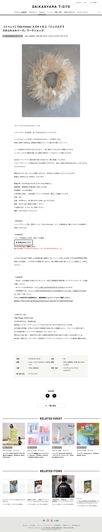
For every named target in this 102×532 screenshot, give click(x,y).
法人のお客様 (93, 2)
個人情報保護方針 (57, 525)
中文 (85, 2)
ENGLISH (78, 2)
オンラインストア (82, 12)
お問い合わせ (25, 525)
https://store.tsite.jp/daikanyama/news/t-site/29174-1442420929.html (44, 301)
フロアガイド (33, 12)
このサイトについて (48, 525)
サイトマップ (39, 525)
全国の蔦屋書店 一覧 (76, 525)
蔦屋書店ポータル (66, 525)
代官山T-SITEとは (69, 12)
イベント (42, 12)
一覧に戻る (52, 405)
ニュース (49, 12)
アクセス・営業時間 (20, 12)
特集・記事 (58, 12)
